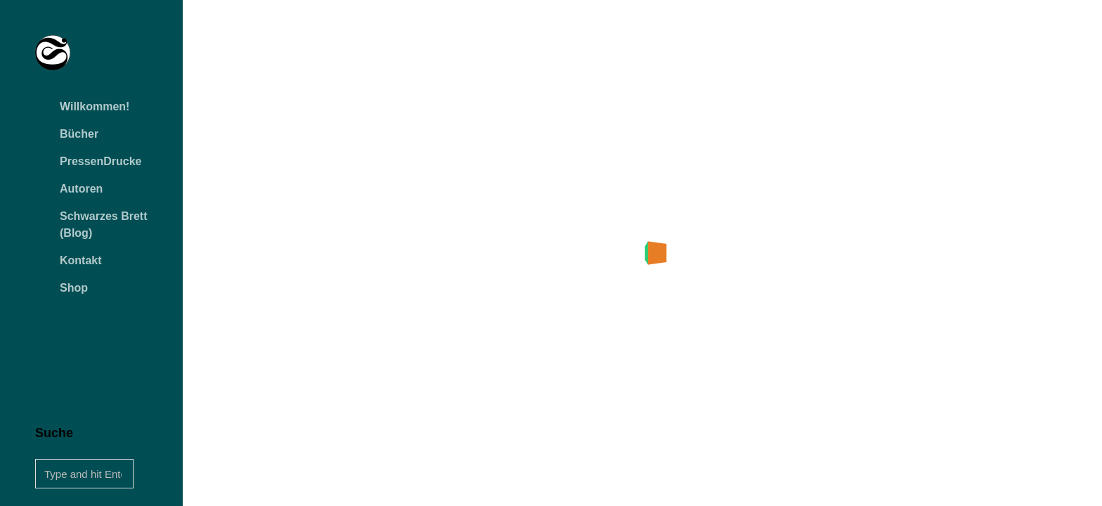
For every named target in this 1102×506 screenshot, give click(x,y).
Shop (74, 288)
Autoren (81, 189)
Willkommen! (94, 106)
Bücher (79, 134)
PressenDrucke (101, 161)
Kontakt (81, 260)
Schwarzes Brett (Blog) (104, 224)
